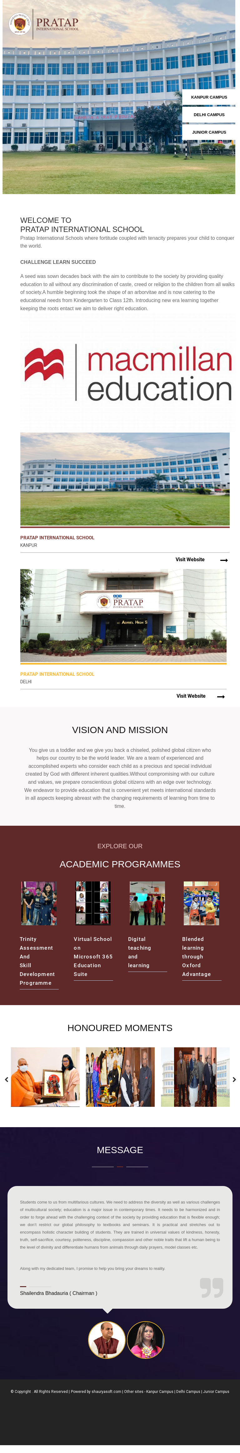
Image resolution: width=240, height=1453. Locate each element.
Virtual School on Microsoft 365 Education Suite (93, 964)
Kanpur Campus (159, 1399)
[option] (45, 1085)
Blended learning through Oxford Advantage (196, 964)
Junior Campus (216, 1399)
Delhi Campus (188, 1399)
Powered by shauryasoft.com (96, 1399)
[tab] (107, 1348)
